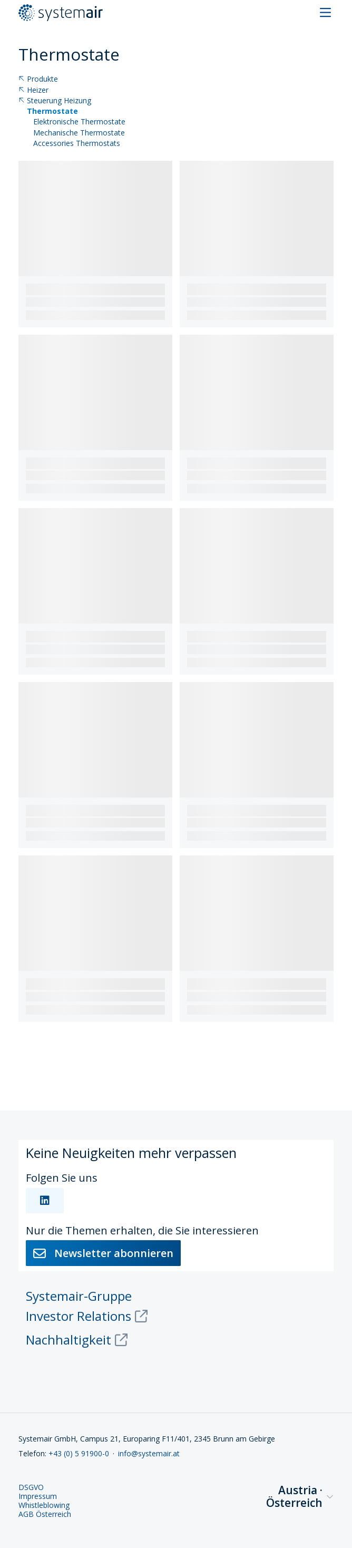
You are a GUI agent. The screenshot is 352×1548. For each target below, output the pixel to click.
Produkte (38, 79)
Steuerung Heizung (54, 100)
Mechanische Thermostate (79, 133)
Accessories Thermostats (76, 143)
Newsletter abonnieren (103, 1253)
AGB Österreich (44, 1514)
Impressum (37, 1496)
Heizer (33, 90)
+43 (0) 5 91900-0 (78, 1453)
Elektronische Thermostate (79, 122)
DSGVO (31, 1487)
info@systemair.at (149, 1453)
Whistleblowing (44, 1505)
